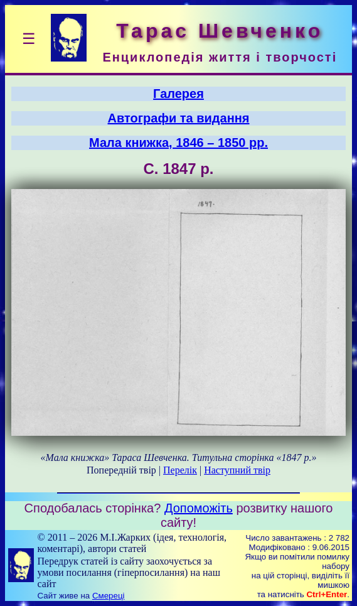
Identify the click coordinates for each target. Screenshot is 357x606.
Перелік (180, 470)
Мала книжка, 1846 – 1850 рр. (178, 142)
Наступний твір (237, 470)
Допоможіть (198, 508)
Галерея (178, 93)
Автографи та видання (179, 118)
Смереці (108, 595)
